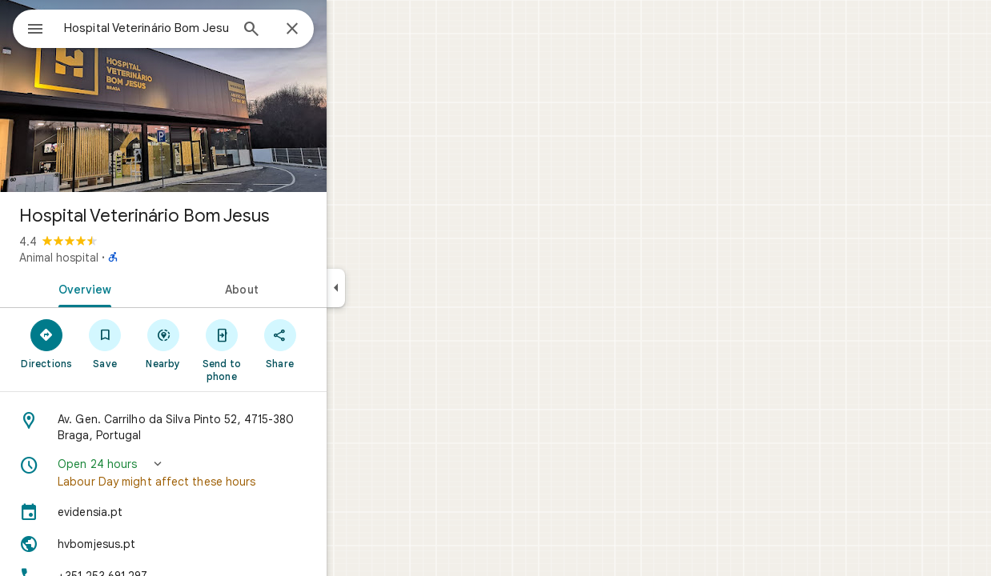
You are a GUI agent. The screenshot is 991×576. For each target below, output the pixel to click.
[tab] (139, 288)
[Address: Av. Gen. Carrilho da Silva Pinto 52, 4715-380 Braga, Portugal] (221, 427)
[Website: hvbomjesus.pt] (221, 544)
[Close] (349, 30)
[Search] (309, 30)
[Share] (337, 343)
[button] (221, 473)
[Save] (163, 343)
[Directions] (104, 343)
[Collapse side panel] (393, 288)
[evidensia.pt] (221, 512)
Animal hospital (116, 257)
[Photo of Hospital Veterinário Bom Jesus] (221, 96)
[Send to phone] (279, 349)
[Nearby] (221, 343)
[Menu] (29, 27)
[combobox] (188, 28)
